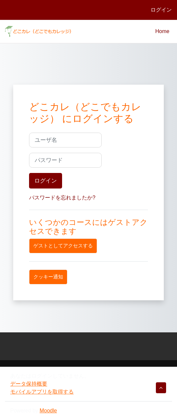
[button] (161, 388)
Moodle (48, 410)
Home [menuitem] (162, 31)
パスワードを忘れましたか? (62, 197)
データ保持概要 (28, 384)
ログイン (161, 10)
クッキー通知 (48, 276)
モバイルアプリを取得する (42, 392)
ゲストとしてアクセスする (63, 245)
